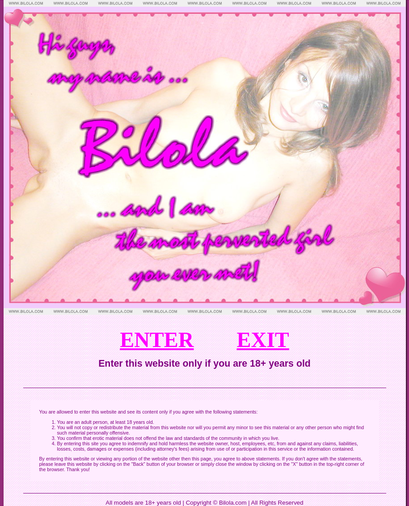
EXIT (263, 339)
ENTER (157, 339)
